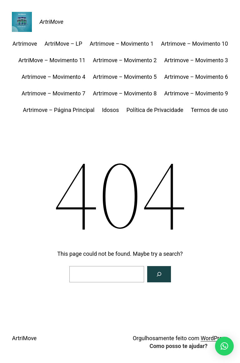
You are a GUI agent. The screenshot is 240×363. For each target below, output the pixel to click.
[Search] (159, 274)
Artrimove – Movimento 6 (196, 76)
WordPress (214, 338)
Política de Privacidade (155, 110)
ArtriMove (51, 21)
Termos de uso (209, 110)
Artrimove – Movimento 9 (196, 93)
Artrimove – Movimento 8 (125, 93)
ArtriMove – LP (63, 43)
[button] (224, 346)
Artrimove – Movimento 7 (53, 93)
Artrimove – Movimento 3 (196, 60)
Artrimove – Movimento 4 (53, 76)
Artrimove (24, 43)
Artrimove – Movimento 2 (125, 60)
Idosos (110, 110)
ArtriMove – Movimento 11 (51, 60)
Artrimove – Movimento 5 (125, 76)
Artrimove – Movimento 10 (194, 43)
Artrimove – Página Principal (58, 110)
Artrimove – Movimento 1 (121, 43)
